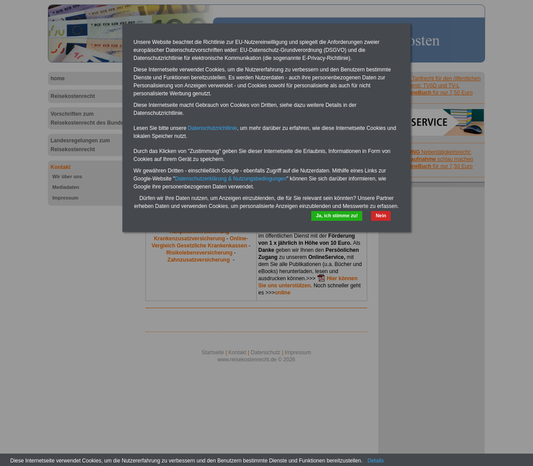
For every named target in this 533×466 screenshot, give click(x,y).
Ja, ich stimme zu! (337, 215)
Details (376, 461)
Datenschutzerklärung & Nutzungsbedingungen (230, 179)
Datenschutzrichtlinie (212, 128)
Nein (381, 215)
